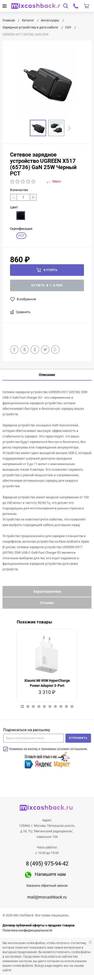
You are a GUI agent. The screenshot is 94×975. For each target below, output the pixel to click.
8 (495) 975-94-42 (47, 864)
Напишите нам (50, 874)
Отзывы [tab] (47, 603)
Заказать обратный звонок (47, 885)
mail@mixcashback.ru (47, 897)
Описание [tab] (47, 375)
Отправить (78, 738)
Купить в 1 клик (47, 285)
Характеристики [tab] (47, 591)
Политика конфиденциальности (27, 930)
